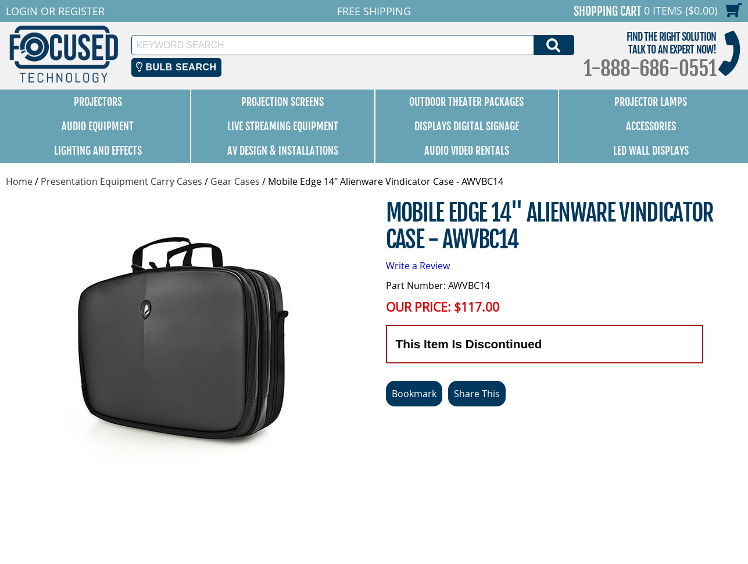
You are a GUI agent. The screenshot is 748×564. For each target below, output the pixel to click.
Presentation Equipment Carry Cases (121, 181)
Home (19, 181)
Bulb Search (176, 67)
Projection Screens (282, 101)
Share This (477, 393)
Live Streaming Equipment (282, 126)
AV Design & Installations (282, 150)
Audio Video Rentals (466, 150)
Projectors (98, 101)
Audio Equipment (98, 126)
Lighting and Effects (98, 150)
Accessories (651, 126)
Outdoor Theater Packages (466, 101)
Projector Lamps (650, 101)
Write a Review (418, 265)
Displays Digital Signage (466, 126)
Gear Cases (235, 181)
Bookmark (414, 393)
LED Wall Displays (651, 150)
